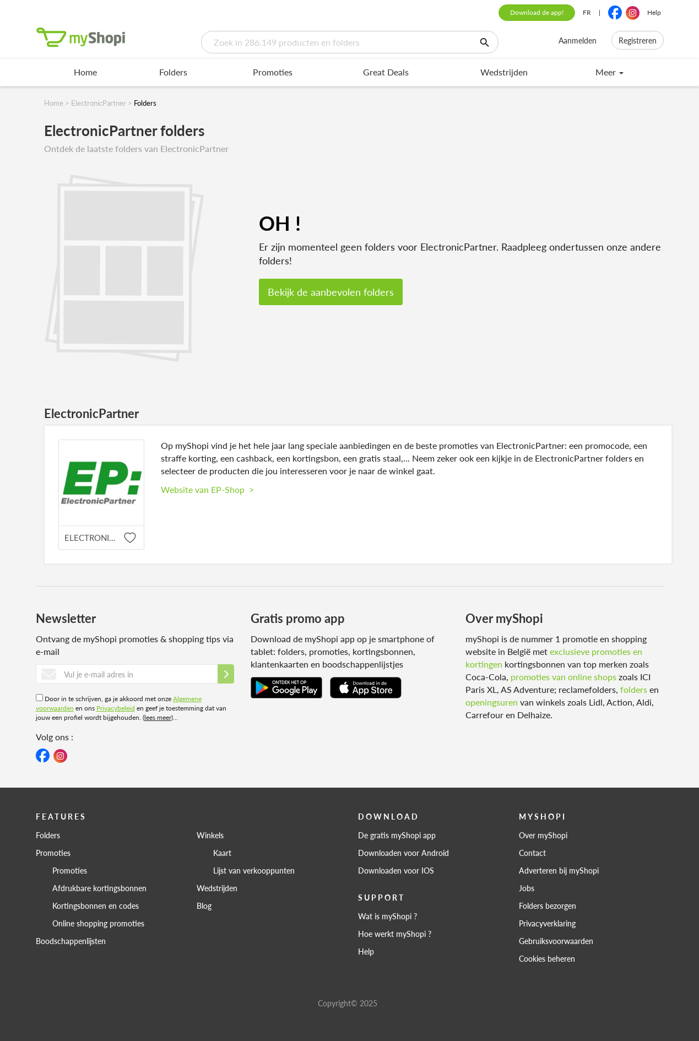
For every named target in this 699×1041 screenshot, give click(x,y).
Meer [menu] (609, 72)
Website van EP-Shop (207, 489)
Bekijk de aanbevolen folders (331, 292)
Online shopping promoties (98, 923)
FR (587, 12)
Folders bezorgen (547, 905)
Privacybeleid (115, 708)
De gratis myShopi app (397, 835)
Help (654, 12)
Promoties (272, 72)
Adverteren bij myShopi (559, 870)
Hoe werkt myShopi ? (394, 933)
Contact (532, 852)
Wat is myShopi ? (387, 915)
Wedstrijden (504, 72)
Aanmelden (578, 40)
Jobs (526, 887)
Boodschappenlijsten (71, 940)
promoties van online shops (563, 676)
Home (85, 72)
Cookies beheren (547, 958)
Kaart (222, 852)
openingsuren (491, 702)
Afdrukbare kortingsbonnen (99, 887)
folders (633, 689)
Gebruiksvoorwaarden (556, 940)
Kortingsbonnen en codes (95, 905)
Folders (173, 72)
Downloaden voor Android (403, 852)
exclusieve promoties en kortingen (553, 657)
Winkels (210, 835)
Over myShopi (543, 835)
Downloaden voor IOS (396, 870)
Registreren (638, 40)
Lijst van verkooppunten (254, 870)
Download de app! (536, 12)
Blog (204, 905)
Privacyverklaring (547, 923)
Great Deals (386, 72)
